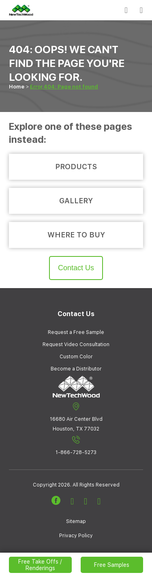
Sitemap (76, 521)
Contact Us (76, 268)
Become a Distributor (76, 369)
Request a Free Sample (76, 332)
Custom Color (76, 357)
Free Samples (111, 565)
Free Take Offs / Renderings (40, 564)
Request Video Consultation (76, 344)
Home (16, 87)
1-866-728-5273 (76, 445)
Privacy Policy (76, 535)
